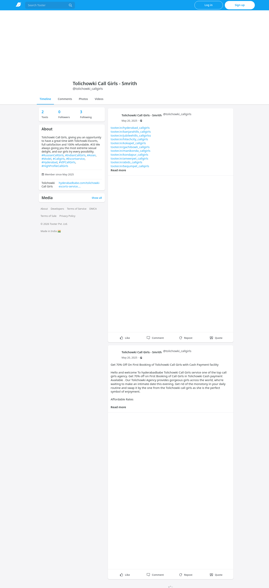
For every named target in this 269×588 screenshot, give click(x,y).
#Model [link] (46, 159)
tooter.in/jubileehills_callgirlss (131, 135)
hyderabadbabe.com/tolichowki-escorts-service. (79, 184)
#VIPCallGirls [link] (67, 162)
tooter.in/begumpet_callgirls (130, 166)
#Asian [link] (91, 155)
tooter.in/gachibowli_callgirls (130, 147)
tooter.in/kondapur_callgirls (129, 154)
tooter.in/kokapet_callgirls (128, 143)
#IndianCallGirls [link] (75, 155)
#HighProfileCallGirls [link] (55, 166)
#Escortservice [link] (75, 159)
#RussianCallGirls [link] (53, 155)
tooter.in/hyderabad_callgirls (130, 128)
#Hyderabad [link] (50, 162)
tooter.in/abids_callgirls (126, 162)
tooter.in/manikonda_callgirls (130, 151)
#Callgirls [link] (59, 159)
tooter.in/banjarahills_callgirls (131, 131)
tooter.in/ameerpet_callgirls (129, 158)
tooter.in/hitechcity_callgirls (129, 139)
